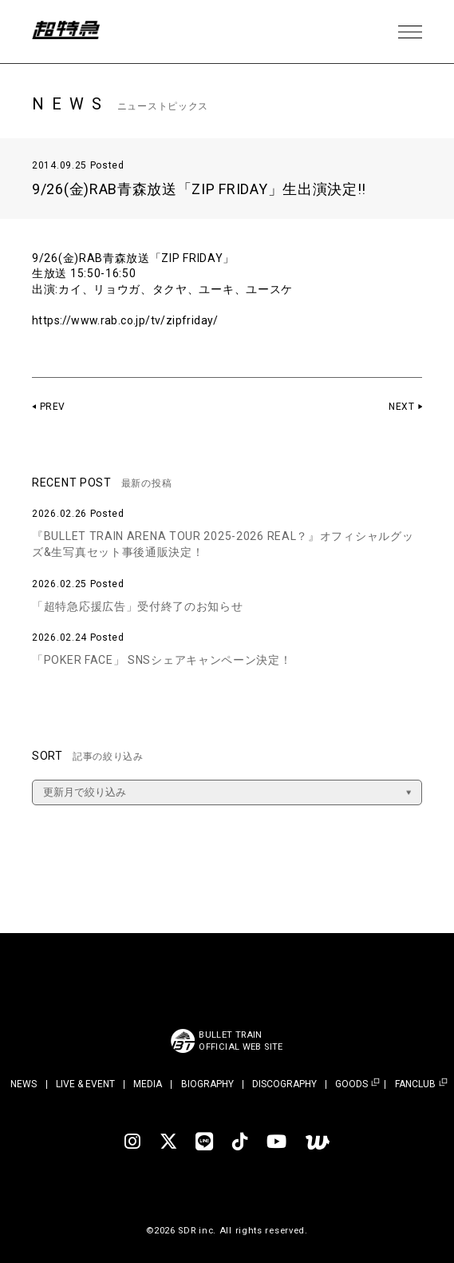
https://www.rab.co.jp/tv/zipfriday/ (129, 320)
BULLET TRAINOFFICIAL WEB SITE (241, 1041)
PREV (53, 406)
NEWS (23, 1084)
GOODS (351, 1084)
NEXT (401, 406)
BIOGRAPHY (207, 1084)
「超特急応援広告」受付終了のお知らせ (137, 606)
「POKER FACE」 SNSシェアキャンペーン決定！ (162, 659)
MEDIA (147, 1084)
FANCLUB (415, 1084)
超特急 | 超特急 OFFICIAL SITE (72, 32)
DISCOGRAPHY (284, 1084)
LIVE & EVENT (85, 1084)
